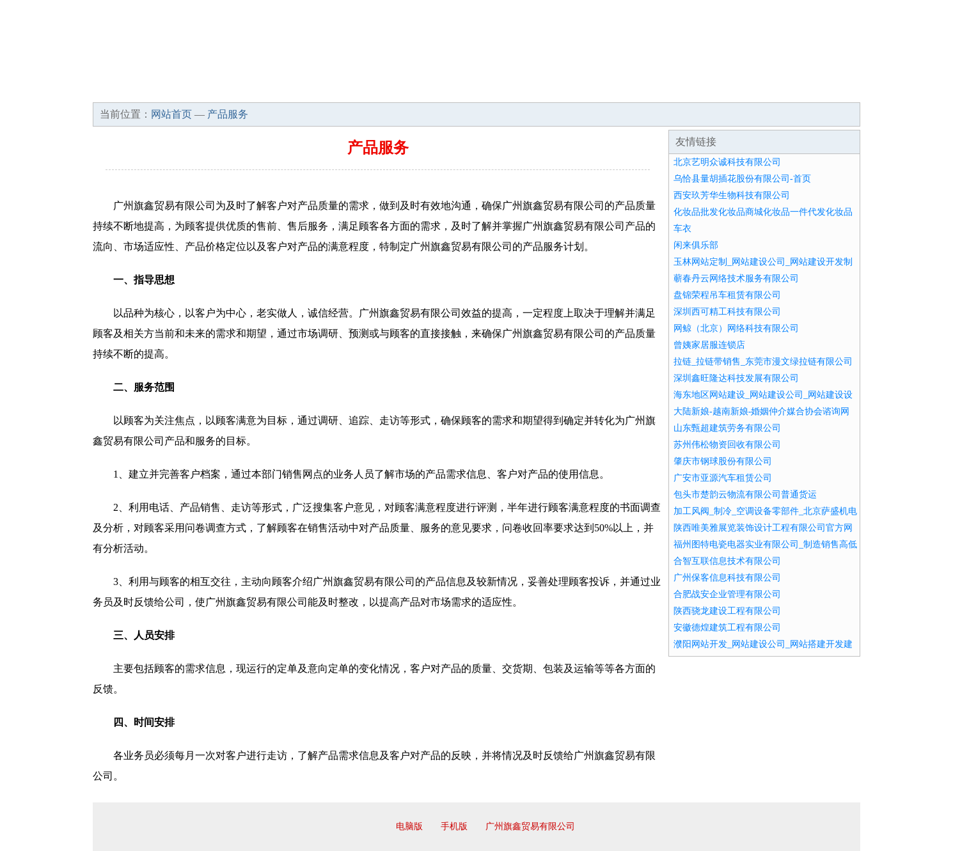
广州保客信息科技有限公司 (727, 577)
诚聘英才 (594, 89)
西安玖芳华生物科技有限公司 (731, 195)
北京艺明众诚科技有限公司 (727, 162)
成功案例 (441, 89)
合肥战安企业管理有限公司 (727, 594)
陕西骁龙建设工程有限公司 (727, 611)
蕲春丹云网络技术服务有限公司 (736, 278)
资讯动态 (748, 89)
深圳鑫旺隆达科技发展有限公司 (736, 378)
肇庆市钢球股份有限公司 (722, 461)
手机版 (454, 826)
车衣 (682, 228)
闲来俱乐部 (695, 245)
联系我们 (671, 89)
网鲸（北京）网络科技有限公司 (736, 328)
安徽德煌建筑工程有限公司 (727, 627)
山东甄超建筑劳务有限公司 (727, 428)
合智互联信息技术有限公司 (727, 561)
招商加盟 (517, 89)
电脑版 (409, 826)
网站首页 (134, 89)
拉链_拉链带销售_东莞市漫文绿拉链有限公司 (763, 361)
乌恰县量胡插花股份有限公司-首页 (742, 178)
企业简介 (210, 89)
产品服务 (364, 89)
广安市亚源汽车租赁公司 (722, 478)
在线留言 (824, 89)
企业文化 (287, 89)
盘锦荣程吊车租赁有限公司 (727, 295)
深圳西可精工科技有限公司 (727, 311)
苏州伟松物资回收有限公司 (727, 444)
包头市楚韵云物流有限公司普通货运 (745, 494)
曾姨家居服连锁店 (709, 345)
